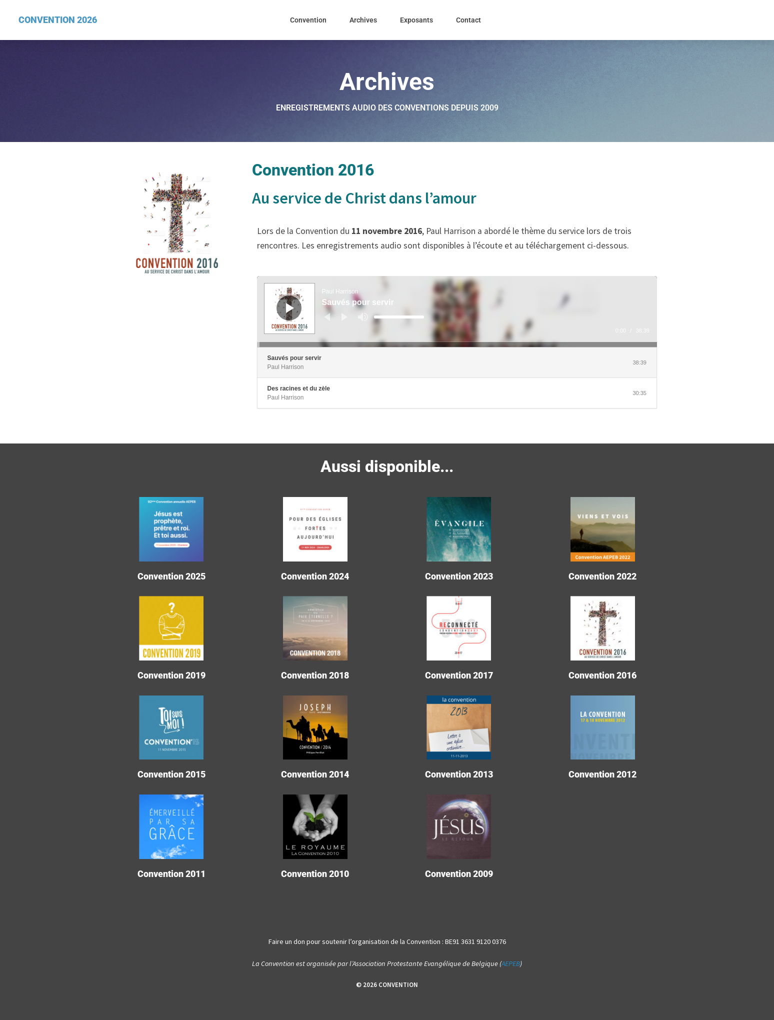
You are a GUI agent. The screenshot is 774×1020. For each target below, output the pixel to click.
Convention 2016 (602, 675)
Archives (363, 20)
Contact (468, 20)
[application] (457, 311)
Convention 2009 (459, 873)
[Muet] (363, 317)
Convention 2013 (459, 774)
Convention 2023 (459, 576)
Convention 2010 (315, 873)
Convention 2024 (315, 576)
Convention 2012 (602, 774)
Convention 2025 (172, 576)
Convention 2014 (315, 774)
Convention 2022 (602, 576)
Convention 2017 (459, 675)
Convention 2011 (172, 873)
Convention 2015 (172, 774)
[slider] (399, 317)
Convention (308, 20)
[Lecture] (290, 308)
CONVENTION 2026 (57, 19)
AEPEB (511, 963)
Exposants (416, 20)
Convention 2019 (172, 675)
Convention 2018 (315, 675)
